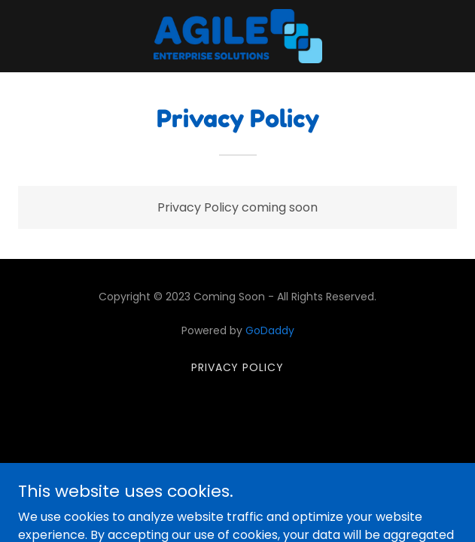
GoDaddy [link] (269, 330)
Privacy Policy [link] (238, 367)
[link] (238, 36)
